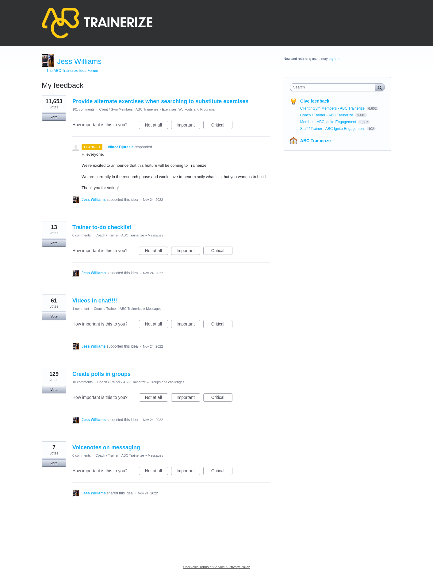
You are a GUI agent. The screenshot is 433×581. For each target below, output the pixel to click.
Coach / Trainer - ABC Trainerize (119, 235)
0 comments (81, 235)
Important (188, 126)
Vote (53, 117)
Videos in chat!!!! (94, 301)
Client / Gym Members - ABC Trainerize (128, 109)
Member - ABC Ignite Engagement (328, 122)
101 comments (83, 109)
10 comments (82, 382)
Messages (155, 235)
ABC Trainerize (315, 140)
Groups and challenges (167, 382)
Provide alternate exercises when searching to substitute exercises (160, 101)
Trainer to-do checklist (101, 227)
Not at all (156, 126)
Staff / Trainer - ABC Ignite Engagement (333, 129)
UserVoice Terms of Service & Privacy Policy (216, 567)
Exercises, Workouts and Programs (188, 109)
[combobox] (334, 87)
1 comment (80, 308)
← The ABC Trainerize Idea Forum (70, 70)
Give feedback (314, 101)
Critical (221, 126)
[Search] (380, 87)
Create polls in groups (101, 374)
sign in (334, 58)
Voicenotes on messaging (106, 447)
